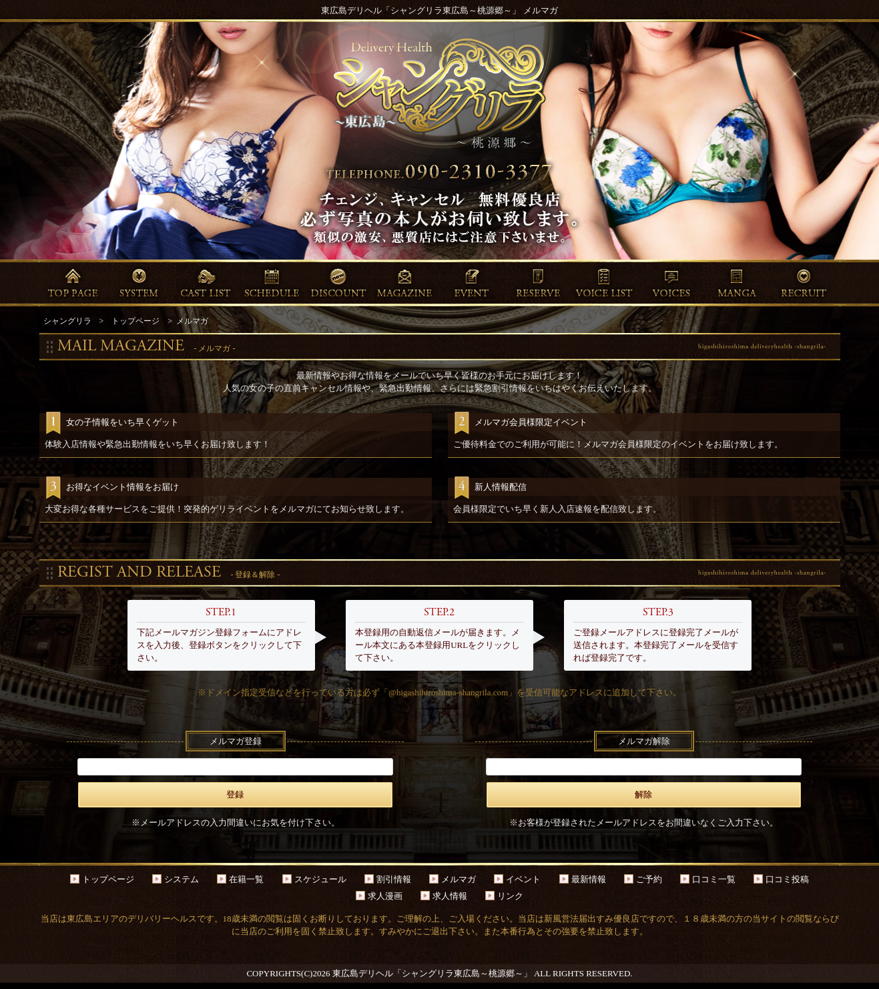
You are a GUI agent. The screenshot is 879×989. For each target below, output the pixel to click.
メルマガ (458, 879)
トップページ (108, 879)
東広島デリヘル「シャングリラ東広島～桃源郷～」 (432, 973)
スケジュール (320, 879)
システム (181, 879)
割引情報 (393, 879)
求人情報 (449, 896)
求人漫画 (385, 896)
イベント (523, 879)
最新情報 (588, 879)
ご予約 (649, 879)
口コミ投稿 (787, 879)
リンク (510, 896)
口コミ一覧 (714, 879)
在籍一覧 (246, 879)
